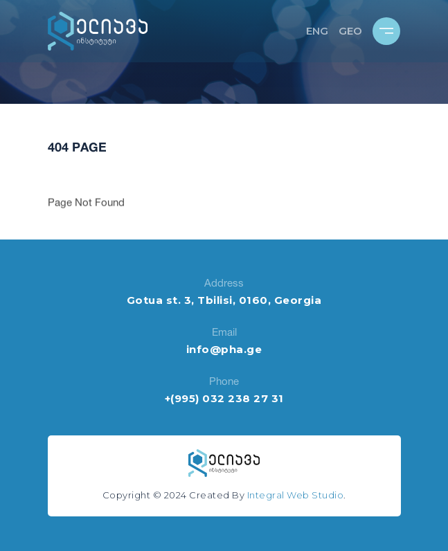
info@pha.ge (224, 349)
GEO (350, 30)
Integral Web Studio (295, 494)
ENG (317, 30)
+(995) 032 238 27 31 (224, 398)
